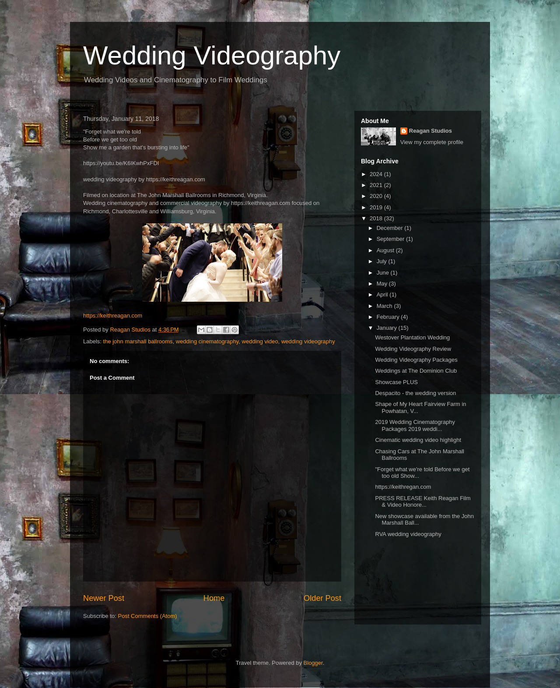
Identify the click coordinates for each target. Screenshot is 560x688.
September (391, 239)
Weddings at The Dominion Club (416, 370)
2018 (377, 218)
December (391, 228)
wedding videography (308, 341)
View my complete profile (431, 142)
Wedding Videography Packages (416, 359)
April (383, 294)
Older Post (322, 598)
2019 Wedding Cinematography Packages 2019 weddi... (415, 425)
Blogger (313, 663)
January (388, 328)
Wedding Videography (211, 55)
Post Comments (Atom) (147, 616)
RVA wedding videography (408, 534)
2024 (377, 174)
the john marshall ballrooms (138, 341)
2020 (377, 196)
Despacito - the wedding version (415, 393)
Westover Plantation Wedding (412, 337)
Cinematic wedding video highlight (418, 440)
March (385, 306)
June (384, 272)
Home (214, 598)
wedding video (260, 341)
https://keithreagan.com (112, 315)
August (386, 250)
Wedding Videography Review (413, 349)
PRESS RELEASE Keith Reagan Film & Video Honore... (422, 501)
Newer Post (103, 598)
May (383, 283)
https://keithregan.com (403, 486)
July (382, 261)
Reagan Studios (430, 130)
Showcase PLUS (396, 382)
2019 (377, 207)
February (389, 317)
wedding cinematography (207, 341)
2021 (377, 185)
